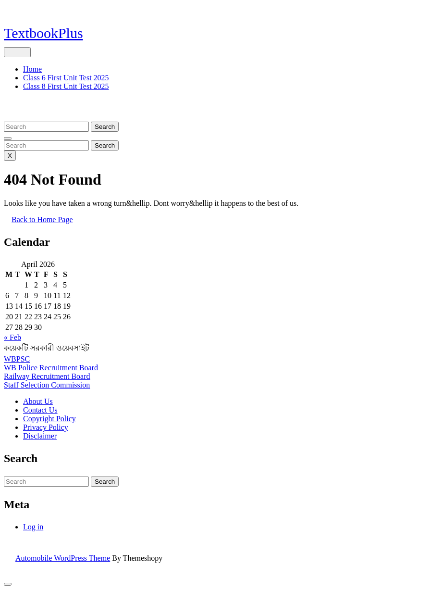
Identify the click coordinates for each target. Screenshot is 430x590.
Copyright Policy (49, 418)
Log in (33, 527)
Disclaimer (40, 436)
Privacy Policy (45, 427)
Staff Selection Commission (47, 385)
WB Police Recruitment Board (51, 368)
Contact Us (40, 410)
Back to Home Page (46, 223)
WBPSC (17, 359)
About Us (38, 401)
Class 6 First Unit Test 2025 (66, 78)
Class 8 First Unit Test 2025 (66, 86)
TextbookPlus (43, 33)
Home (32, 69)
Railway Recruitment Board (47, 376)
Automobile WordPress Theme (62, 558)
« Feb (12, 337)
